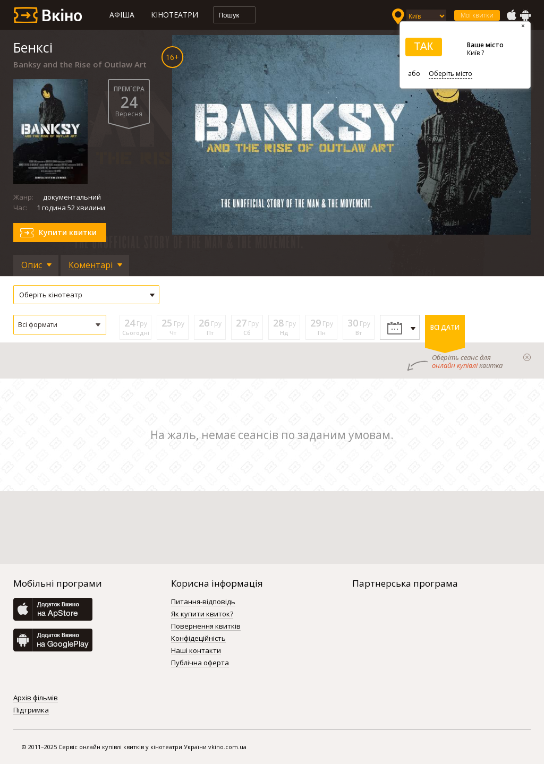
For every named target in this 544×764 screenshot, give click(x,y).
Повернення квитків (206, 626)
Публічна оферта (200, 663)
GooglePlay (525, 15)
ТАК (423, 46)
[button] (59, 324)
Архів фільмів (35, 698)
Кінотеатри (174, 15)
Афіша (121, 15)
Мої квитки (477, 15)
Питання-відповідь (203, 602)
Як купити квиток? (202, 614)
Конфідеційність (198, 638)
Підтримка (31, 710)
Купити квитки (68, 232)
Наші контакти (196, 651)
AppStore (511, 15)
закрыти (527, 357)
